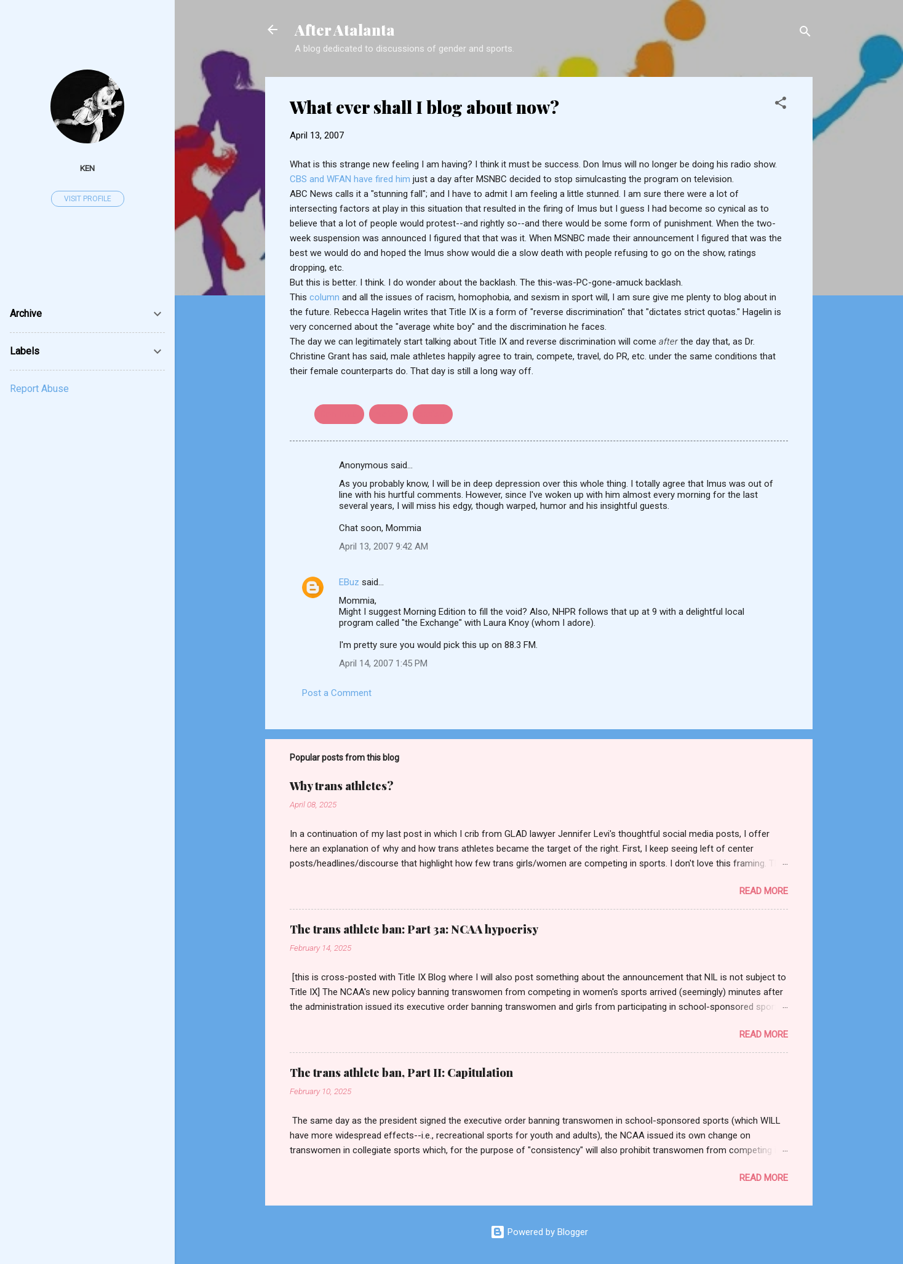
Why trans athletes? (342, 785)
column (324, 297)
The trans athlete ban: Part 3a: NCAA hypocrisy (414, 929)
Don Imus (339, 414)
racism (388, 414)
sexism (432, 414)
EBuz (349, 582)
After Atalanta (345, 29)
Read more (763, 891)
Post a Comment (337, 692)
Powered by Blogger (539, 1232)
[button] (780, 104)
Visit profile (87, 198)
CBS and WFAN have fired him (351, 179)
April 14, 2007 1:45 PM (383, 663)
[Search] (805, 33)
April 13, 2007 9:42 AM (383, 546)
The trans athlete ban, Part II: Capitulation (401, 1072)
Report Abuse (39, 388)
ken (87, 168)
